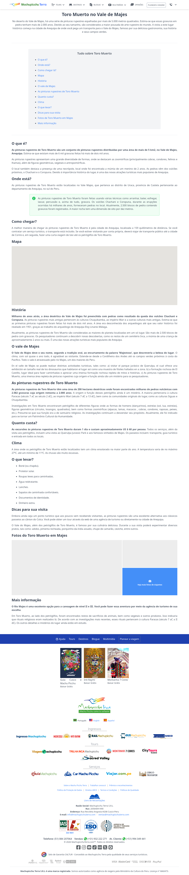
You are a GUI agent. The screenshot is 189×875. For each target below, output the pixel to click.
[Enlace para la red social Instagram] (84, 847)
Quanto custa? (46, 96)
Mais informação (47, 123)
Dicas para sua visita (49, 112)
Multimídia (109, 639)
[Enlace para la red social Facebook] (78, 847)
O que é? (43, 59)
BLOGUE (96, 4)
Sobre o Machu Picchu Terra (75, 785)
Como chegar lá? (47, 70)
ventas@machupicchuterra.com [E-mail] (113, 814)
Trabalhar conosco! (98, 785)
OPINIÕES (137, 4)
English (94, 720)
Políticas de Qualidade (129, 790)
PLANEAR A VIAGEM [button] (156, 5)
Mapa (41, 75)
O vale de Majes (46, 86)
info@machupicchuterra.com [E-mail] (81, 814)
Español (109, 720)
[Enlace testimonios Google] (110, 847)
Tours (72, 639)
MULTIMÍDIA (117, 5)
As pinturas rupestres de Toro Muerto (58, 91)
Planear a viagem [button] (129, 639)
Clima (41, 102)
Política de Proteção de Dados (69, 790)
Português (80, 720)
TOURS (58, 4)
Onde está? (44, 65)
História (42, 80)
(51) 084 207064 (63, 838)
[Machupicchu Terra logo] (27, 4)
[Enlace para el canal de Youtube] (89, 847)
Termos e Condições (108, 790)
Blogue (96, 639)
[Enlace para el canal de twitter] (105, 847)
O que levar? (45, 107)
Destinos (83, 639)
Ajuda (60, 639)
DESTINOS (77, 4)
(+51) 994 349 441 (136, 838)
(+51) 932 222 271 (97, 838)
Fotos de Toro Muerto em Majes (55, 118)
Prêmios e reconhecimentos (120, 785)
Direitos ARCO (91, 790)
